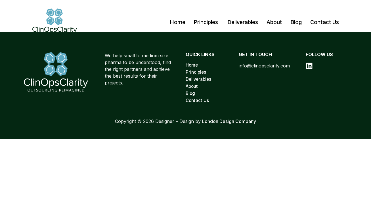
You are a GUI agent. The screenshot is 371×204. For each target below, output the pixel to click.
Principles (206, 22)
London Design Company (229, 121)
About (274, 22)
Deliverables (243, 22)
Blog (296, 22)
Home (177, 22)
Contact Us (324, 22)
